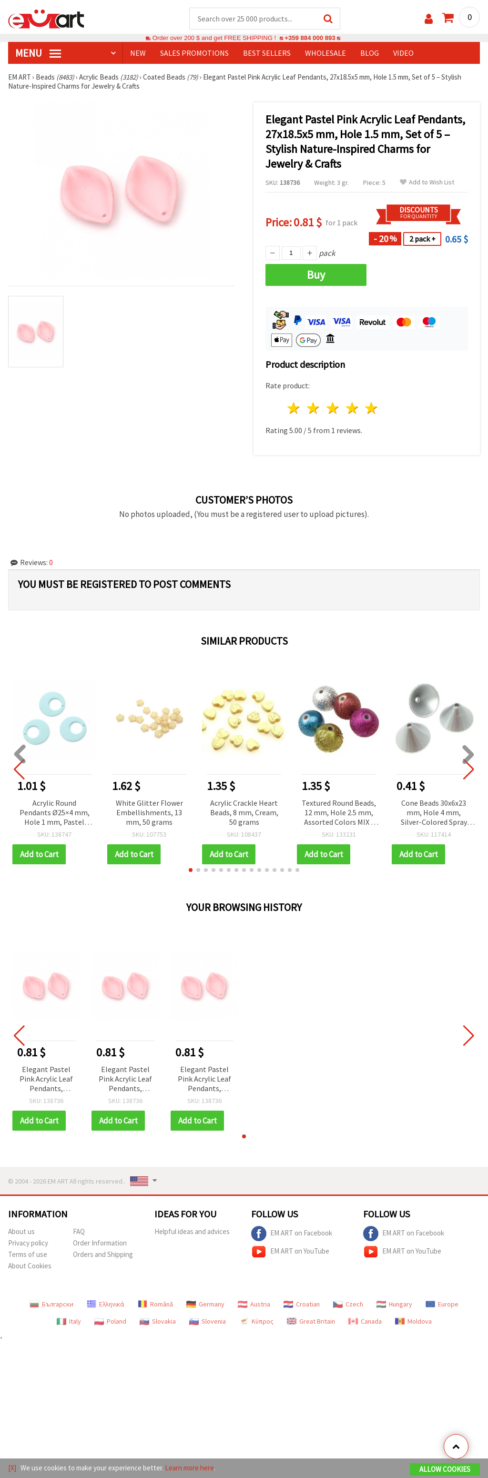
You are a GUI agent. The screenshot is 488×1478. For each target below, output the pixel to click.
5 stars (372, 408)
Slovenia (207, 1321)
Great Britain (311, 1321)
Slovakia (158, 1321)
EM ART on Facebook (291, 1233)
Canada (365, 1321)
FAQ (79, 1231)
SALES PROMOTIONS (194, 53)
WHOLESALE (325, 53)
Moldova (413, 1321)
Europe (442, 1304)
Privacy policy (28, 1242)
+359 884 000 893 (310, 37)
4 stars (352, 408)
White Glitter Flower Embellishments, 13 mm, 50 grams (149, 812)
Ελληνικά (105, 1304)
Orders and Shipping (103, 1254)
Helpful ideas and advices (192, 1231)
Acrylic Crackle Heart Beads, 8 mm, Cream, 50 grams (244, 812)
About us (21, 1231)
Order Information (100, 1242)
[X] (12, 1467)
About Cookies (29, 1265)
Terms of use (27, 1254)
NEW (138, 53)
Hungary (394, 1304)
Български (51, 1304)
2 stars (314, 408)
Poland (110, 1321)
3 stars (333, 408)
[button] (191, 870)
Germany (205, 1304)
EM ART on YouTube (290, 1251)
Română (155, 1304)
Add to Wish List (427, 182)
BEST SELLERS (267, 53)
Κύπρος (256, 1321)
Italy (69, 1321)
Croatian (302, 1304)
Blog (369, 53)
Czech (348, 1304)
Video (403, 53)
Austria (254, 1304)
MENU (38, 53)
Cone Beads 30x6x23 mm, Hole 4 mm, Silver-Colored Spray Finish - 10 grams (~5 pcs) (434, 813)
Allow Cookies (444, 1469)
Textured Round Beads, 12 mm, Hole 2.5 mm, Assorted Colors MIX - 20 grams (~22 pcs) (339, 813)
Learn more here (189, 1467)
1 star (294, 408)
